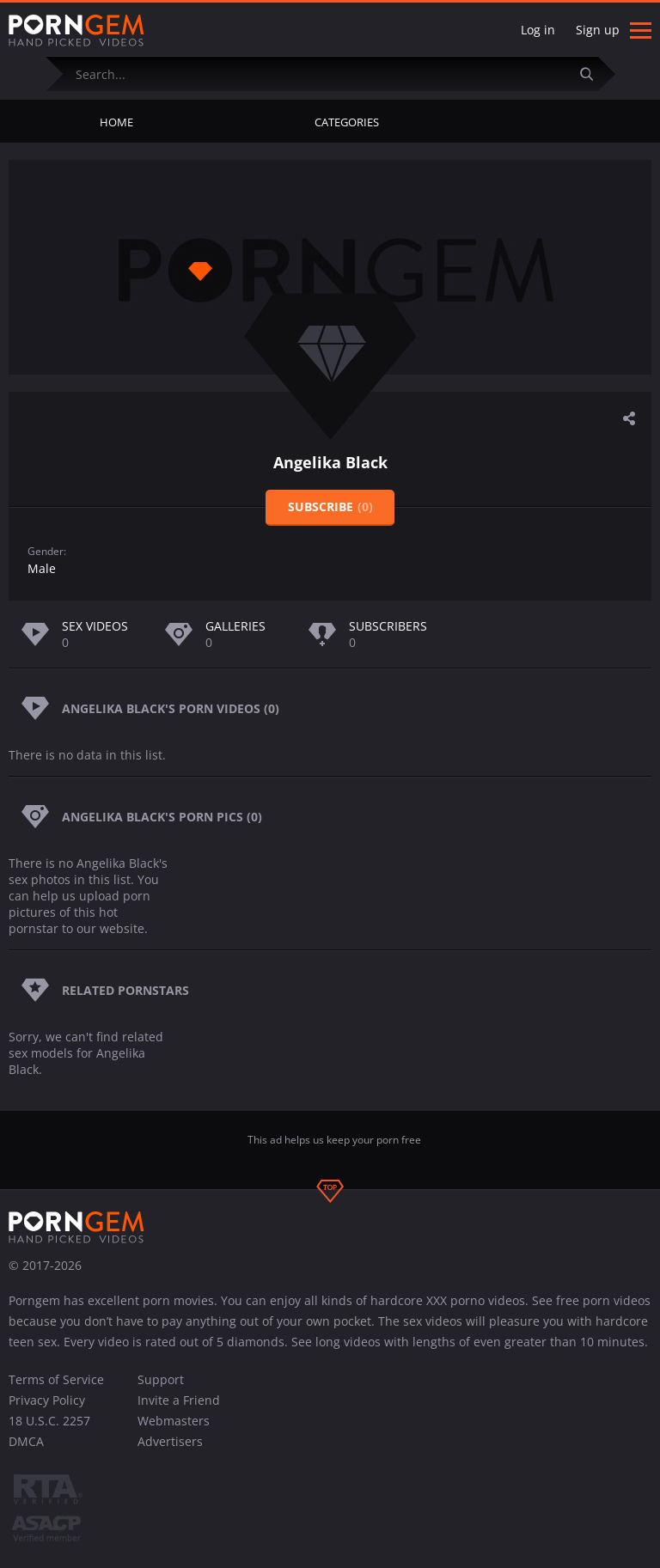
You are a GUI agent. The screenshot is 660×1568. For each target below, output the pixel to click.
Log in (538, 29)
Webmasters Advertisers (174, 1430)
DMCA (26, 1441)
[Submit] (593, 73)
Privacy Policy (47, 1400)
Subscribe (330, 506)
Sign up (598, 29)
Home (116, 122)
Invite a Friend (179, 1400)
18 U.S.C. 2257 (49, 1420)
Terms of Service (56, 1379)
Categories (347, 122)
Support (161, 1379)
